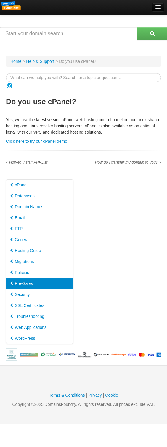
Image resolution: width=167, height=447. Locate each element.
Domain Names (26, 206)
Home (15, 61)
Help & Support (40, 61)
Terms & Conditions (67, 395)
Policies (19, 272)
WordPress (22, 338)
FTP (16, 228)
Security (20, 294)
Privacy (95, 395)
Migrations (22, 261)
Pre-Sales (21, 283)
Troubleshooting (27, 316)
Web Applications (28, 327)
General (20, 239)
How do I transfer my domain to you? (128, 162)
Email (17, 217)
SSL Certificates (27, 305)
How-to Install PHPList (26, 162)
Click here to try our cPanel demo (36, 141)
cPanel (19, 184)
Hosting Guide (25, 250)
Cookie (111, 395)
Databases (22, 195)
